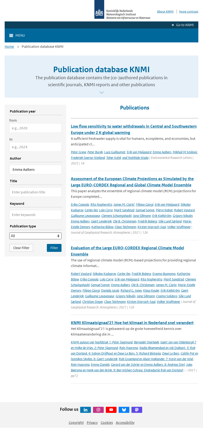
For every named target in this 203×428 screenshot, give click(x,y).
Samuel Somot (145, 210)
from (13, 120)
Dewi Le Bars (170, 353)
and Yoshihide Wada (135, 157)
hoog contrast (188, 12)
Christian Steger (92, 301)
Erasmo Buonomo (163, 273)
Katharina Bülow (102, 227)
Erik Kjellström (161, 215)
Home (9, 46)
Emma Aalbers (162, 152)
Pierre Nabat (164, 210)
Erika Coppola (80, 204)
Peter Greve (78, 152)
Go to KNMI (185, 25)
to (11, 139)
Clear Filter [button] (21, 248)
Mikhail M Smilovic (185, 152)
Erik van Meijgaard (139, 152)
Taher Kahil (113, 157)
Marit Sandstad (124, 210)
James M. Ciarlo (166, 285)
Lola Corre (106, 210)
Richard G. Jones (131, 290)
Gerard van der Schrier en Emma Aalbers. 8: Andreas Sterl (148, 364)
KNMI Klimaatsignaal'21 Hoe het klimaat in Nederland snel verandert (132, 322)
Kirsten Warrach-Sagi (152, 227)
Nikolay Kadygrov (104, 273)
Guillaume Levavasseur (85, 215)
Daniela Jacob (110, 290)
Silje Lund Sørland (170, 221)
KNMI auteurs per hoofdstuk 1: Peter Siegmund (102, 342)
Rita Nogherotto (101, 204)
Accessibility (125, 422)
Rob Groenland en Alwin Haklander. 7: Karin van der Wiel (156, 359)
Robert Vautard (184, 210)
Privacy (92, 422)
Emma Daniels (100, 364)
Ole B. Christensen (124, 221)
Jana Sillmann (142, 215)
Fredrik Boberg (147, 221)
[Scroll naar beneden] (101, 92)
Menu (20, 35)
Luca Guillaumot (114, 152)
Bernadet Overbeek (146, 342)
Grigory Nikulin (183, 215)
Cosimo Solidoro (166, 296)
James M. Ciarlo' (124, 204)
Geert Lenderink (101, 221)
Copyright (76, 422)
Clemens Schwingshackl (116, 215)
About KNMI (165, 12)
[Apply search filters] (54, 248)
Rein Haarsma (128, 348)
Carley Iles (91, 210)
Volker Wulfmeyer (179, 227)
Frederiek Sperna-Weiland (88, 157)
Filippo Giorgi (144, 204)
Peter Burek (95, 152)
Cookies (107, 422)
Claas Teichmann (125, 227)
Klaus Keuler (151, 290)
